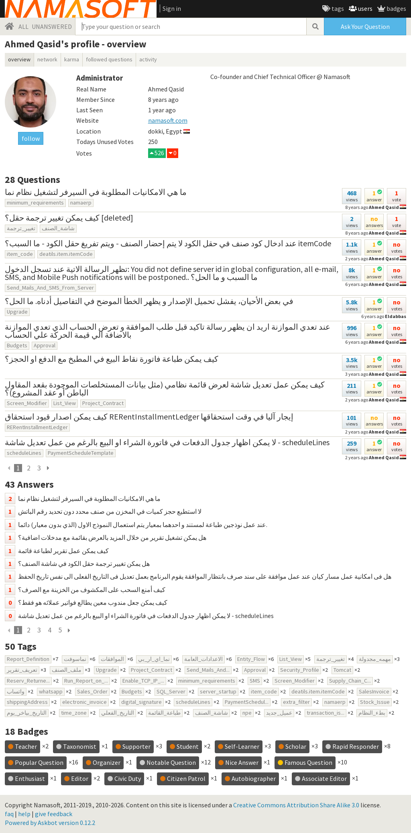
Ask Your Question (365, 26)
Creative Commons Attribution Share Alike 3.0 (296, 805)
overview (19, 59)
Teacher (26, 746)
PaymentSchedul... (247, 701)
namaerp (81, 202)
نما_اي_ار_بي (154, 659)
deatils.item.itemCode (66, 253)
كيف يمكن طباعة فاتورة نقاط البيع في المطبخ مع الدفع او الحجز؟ (111, 359)
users (364, 8)
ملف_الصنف (66, 669)
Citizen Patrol (186, 778)
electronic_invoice (84, 701)
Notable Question (171, 762)
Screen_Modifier (27, 403)
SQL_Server (171, 691)
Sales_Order (92, 691)
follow (31, 138)
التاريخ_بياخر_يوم (27, 712)
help (24, 814)
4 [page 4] (49, 630)
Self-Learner (242, 746)
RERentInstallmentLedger (37, 427)
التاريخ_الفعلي (117, 712)
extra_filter (296, 701)
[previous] (9, 468)
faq (9, 814)
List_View (64, 403)
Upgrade (17, 311)
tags (337, 8)
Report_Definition (28, 659)
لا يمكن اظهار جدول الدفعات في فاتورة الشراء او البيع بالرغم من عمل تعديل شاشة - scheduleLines (167, 442)
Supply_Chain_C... (350, 680)
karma (71, 59)
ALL (23, 26)
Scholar (295, 746)
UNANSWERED (52, 26)
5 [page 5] (60, 630)
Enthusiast (30, 778)
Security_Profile (299, 669)
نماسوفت (75, 659)
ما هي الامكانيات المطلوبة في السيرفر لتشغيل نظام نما (96, 192)
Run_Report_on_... (86, 680)
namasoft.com (167, 120)
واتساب (15, 691)
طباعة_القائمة (164, 712)
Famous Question (308, 762)
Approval (44, 345)
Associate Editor (324, 778)
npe (247, 712)
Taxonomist (79, 746)
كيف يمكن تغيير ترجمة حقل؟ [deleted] (69, 218)
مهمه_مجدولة (375, 659)
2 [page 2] (29, 468)
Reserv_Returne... (28, 680)
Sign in (172, 8)
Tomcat (342, 669)
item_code (20, 253)
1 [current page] (18, 468)
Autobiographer (254, 778)
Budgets (17, 345)
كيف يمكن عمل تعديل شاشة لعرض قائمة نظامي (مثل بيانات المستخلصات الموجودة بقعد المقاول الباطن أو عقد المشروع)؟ (165, 388)
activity (148, 59)
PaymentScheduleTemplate (81, 452)
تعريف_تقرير (22, 669)
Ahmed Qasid (384, 374)
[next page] (48, 468)
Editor (79, 778)
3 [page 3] (39, 468)
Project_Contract (103, 403)
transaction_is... (325, 712)
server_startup (218, 691)
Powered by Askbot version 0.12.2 (50, 823)
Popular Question (39, 762)
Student (188, 746)
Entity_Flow (251, 659)
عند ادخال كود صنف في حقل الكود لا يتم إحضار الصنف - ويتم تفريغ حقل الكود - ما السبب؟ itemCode (168, 243)
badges (395, 8)
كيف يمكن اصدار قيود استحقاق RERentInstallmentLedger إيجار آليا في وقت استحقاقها (149, 416)
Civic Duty (127, 778)
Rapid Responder (355, 746)
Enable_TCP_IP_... (143, 680)
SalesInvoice (374, 691)
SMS (255, 680)
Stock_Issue (375, 701)
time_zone (74, 712)
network (47, 59)
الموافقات (112, 659)
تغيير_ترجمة (21, 228)
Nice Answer (241, 762)
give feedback (53, 814)
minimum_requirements (35, 202)
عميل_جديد (279, 712)
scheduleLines (24, 452)
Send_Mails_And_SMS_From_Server (50, 287)
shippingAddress (27, 701)
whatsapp (51, 691)
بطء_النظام (371, 712)
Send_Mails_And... (208, 669)
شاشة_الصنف (58, 228)
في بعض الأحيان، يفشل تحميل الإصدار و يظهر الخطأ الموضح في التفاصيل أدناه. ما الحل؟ (149, 301)
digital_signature (141, 701)
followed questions (109, 59)
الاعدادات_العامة (203, 659)
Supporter (136, 746)
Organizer (106, 762)
